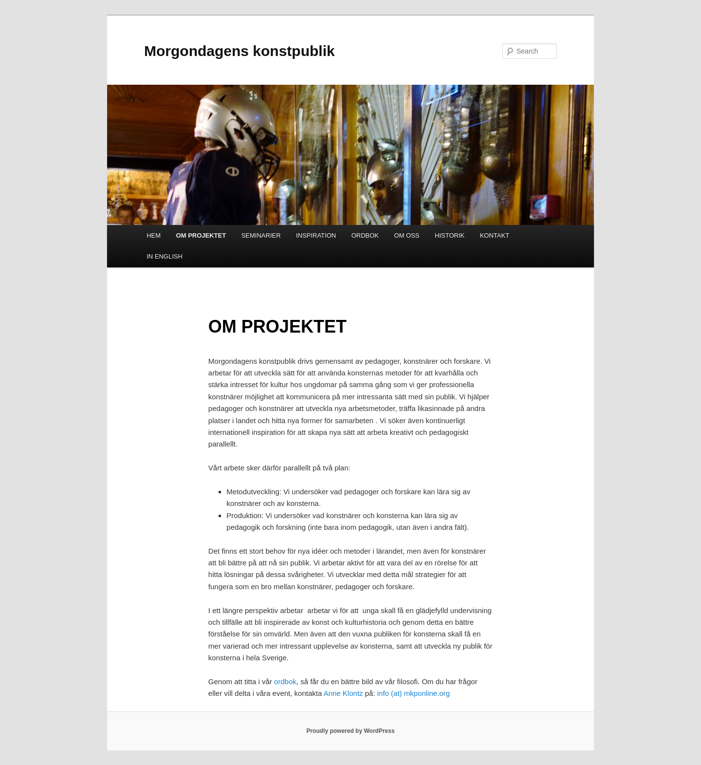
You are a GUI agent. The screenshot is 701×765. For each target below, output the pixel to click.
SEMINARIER (261, 235)
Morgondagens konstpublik (239, 51)
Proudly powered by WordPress (350, 731)
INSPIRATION (316, 235)
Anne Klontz (344, 693)
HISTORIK (449, 235)
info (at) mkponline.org (413, 693)
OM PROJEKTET (201, 235)
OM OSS (407, 235)
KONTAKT (494, 235)
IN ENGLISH (165, 256)
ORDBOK (365, 235)
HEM (154, 235)
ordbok (285, 681)
